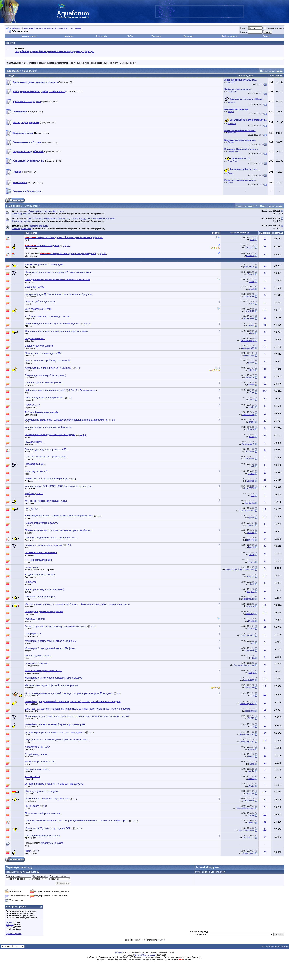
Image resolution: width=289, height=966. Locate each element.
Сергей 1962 (234, 151)
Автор (34, 233)
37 (265, 546)
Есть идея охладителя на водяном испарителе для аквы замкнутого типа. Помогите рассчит (77, 708)
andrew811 (30, 385)
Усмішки (10, 924)
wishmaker (30, 614)
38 (265, 733)
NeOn (27, 547)
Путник (251, 473)
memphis (250, 255)
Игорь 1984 (30, 319)
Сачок (252, 400)
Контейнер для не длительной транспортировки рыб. (55, 724)
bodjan (28, 599)
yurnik (27, 496)
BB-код (9, 922)
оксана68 (232, 91)
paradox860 (30, 297)
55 (265, 254)
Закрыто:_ (46, 449)
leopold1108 (30, 680)
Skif (252, 695)
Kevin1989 (29, 311)
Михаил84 (29, 688)
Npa (27, 658)
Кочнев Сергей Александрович (39, 570)
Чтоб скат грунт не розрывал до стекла (47, 316)
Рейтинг (216, 233)
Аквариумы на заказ (51, 843)
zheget (28, 643)
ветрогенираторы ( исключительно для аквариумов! (54, 783)
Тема (27, 233)
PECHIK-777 (30, 838)
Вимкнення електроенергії (40, 596)
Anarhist (28, 831)
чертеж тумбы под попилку (40, 301)
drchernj (28, 370)
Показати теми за (57, 876)
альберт (28, 771)
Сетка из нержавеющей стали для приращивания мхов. (56, 331)
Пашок (251, 756)
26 (265, 479)
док (252, 643)
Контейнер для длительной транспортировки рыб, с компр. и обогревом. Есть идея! (72, 701)
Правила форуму (14, 933)
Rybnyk (28, 274)
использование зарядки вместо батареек (48, 427)
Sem (27, 333)
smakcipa (29, 555)
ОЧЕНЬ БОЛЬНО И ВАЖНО (41, 552)
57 (265, 435)
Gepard (231, 142)
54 (265, 829)
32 (265, 627)
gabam (251, 363)
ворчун (28, 584)
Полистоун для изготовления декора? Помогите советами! (58, 272)
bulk (252, 304)
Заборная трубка (34, 286)
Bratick (251, 547)
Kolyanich (250, 451)
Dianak (28, 511)
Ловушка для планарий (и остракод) (45, 375)
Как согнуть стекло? (36, 471)
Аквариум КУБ (33, 633)
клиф (27, 764)
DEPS (252, 554)
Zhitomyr (29, 363)
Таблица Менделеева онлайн (41, 412)
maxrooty (250, 613)
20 (265, 694)
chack (252, 289)
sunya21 (29, 592)
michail (251, 778)
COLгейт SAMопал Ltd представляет (46, 456)
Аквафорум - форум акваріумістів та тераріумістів (32, 28)
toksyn (231, 111)
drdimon (251, 532)
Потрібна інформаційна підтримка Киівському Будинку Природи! (54, 51)
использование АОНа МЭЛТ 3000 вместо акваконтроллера (58, 486)
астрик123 (249, 247)
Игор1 (27, 845)
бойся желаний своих (37, 769)
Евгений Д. (249, 267)
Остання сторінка (88, 390)
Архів (277, 946)
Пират (231, 173)
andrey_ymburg (32, 636)
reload (252, 281)
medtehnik (250, 711)
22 (265, 398)
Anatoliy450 (30, 267)
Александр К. (31, 444)
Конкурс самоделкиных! (38, 559)
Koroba (251, 771)
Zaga (27, 393)
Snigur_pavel (31, 853)
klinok (230, 182)
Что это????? (32, 776)
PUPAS (251, 718)
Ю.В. (27, 240)
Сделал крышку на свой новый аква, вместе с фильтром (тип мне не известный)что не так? (77, 716)
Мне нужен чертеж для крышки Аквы (46, 500)
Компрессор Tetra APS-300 (40, 761)
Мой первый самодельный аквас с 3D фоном (50, 641)
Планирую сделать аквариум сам (44, 611)
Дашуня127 (30, 341)
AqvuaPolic (30, 356)
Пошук (266, 36)
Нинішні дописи (229, 36)
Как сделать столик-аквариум (41, 523)
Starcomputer (31, 248)
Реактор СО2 (32, 405)
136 (265, 391)
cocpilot (231, 82)
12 (265, 509)
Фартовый (249, 650)
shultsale (232, 102)
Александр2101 (32, 696)
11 (265, 605)
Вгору (285, 946)
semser (28, 429)
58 (265, 246)
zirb (26, 466)
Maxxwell (29, 779)
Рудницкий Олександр (244, 665)
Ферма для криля (35, 618)
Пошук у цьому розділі (271, 71)
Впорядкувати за (40, 876)
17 (265, 516)
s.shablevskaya (247, 340)
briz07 (252, 407)
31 (265, 369)
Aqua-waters (30, 577)
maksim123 (30, 400)
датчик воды (32, 567)
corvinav (28, 629)
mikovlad (29, 757)
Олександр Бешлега (21, 214)
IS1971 (251, 370)
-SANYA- (250, 577)
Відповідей (265, 233)
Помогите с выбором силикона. (43, 813)
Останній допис (238, 233)
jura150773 (30, 488)
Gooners (29, 459)
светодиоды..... (33, 508)
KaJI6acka (29, 503)
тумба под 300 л (34, 493)
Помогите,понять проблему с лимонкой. (47, 360)
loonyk (252, 628)
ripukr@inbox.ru (32, 665)
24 (265, 852)
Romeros (29, 540)
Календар (188, 36)
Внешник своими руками (39, 345)
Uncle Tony (30, 282)
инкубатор (30, 582)
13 (265, 346)
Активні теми (28, 36)
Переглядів (277, 233)
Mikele (252, 815)
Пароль (243, 32)
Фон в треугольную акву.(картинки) (44, 589)
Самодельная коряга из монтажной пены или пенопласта (57, 279)
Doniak (28, 304)
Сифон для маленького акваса (42, 835)
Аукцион (69, 36)
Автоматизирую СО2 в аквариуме (44, 264)
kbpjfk (27, 474)
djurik (252, 584)
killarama (29, 621)
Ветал (28, 437)
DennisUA (29, 378)
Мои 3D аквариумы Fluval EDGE (43, 670)
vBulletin (118, 953)
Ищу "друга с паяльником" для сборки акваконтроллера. (57, 739)
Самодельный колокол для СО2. (43, 353)
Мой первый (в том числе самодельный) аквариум (53, 677)
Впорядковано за (14, 876)
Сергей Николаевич (245, 808)
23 (265, 799)
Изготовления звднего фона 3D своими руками (51, 685)
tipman (28, 518)
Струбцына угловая (36, 754)
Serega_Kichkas (247, 510)
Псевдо (243, 28)
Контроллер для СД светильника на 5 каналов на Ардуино (58, 294)
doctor (28, 742)
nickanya (232, 133)
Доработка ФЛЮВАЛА (37, 747)
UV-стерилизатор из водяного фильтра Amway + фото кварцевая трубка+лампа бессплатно (77, 604)
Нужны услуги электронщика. (41, 791)
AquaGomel (233, 161)
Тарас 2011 (30, 452)
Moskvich (29, 606)
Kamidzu (232, 123)
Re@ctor (29, 794)
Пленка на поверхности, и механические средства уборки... (59, 530)
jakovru (251, 749)
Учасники (156, 36)
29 (265, 420)
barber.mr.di (30, 289)
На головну (267, 946)
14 (265, 740)
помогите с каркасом (37, 663)
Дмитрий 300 (31, 348)
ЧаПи (130, 36)
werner (251, 385)
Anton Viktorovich (246, 830)
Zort (27, 816)
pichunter (29, 533)
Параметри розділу (245, 206)
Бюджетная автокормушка (40, 574)
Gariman (29, 481)
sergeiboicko (30, 801)
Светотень (249, 459)
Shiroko (28, 326)
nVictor (251, 786)
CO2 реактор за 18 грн (38, 308)
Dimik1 (251, 621)
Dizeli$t (251, 823)
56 (265, 324)
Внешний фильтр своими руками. (44, 382)
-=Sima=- (29, 525)
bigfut (27, 808)
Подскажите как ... (35, 464)
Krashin (251, 429)
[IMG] (8, 927)
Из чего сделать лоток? (38, 655)
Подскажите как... (35, 338)
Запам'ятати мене (274, 28)
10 (265, 310)
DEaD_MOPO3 (247, 636)
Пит (252, 495)
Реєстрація (101, 36)
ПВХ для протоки (34, 441)
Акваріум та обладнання (70, 28)
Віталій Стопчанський (145, 955)
